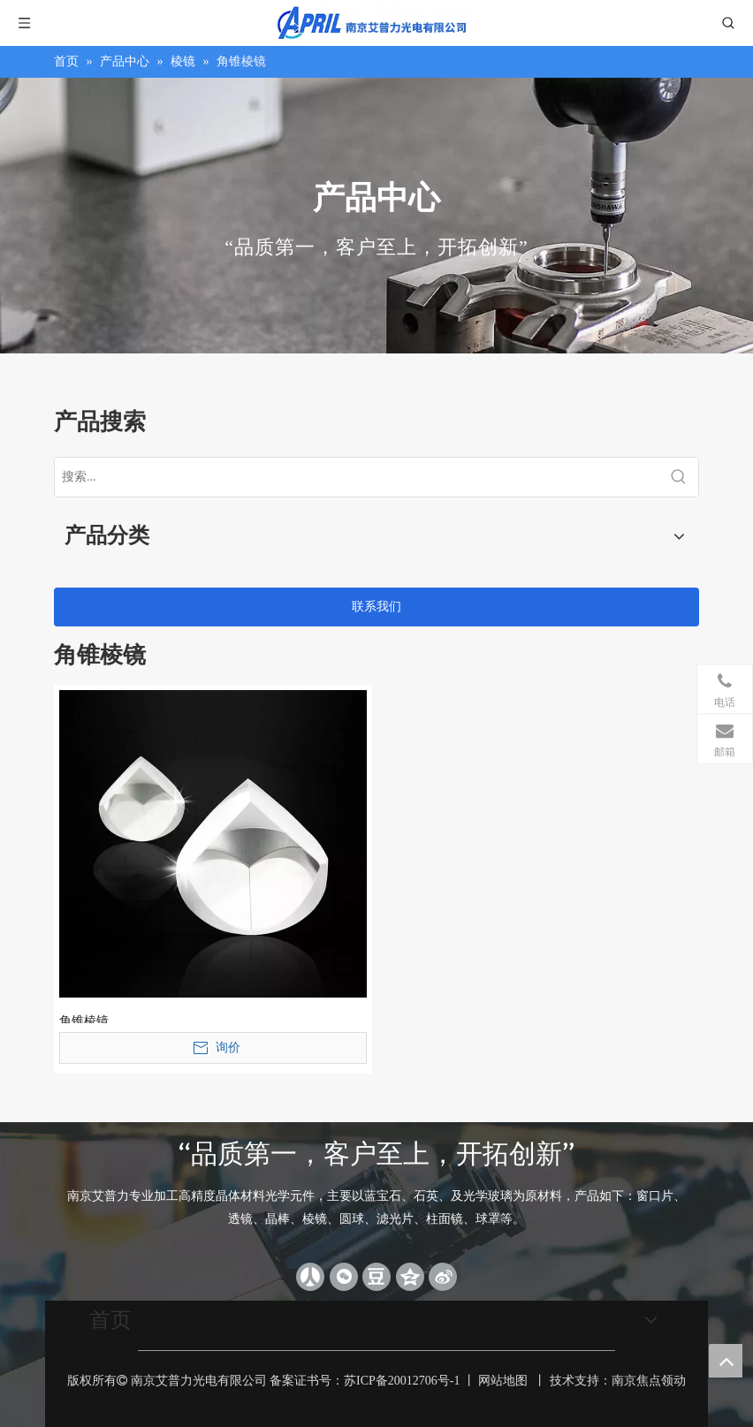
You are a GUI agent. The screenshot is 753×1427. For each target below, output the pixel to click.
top (725, 1361)
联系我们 (376, 606)
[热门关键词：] (678, 477)
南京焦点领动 (649, 1380)
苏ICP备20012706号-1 (402, 1380)
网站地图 (503, 1380)
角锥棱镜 (84, 1018)
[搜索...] (357, 477)
